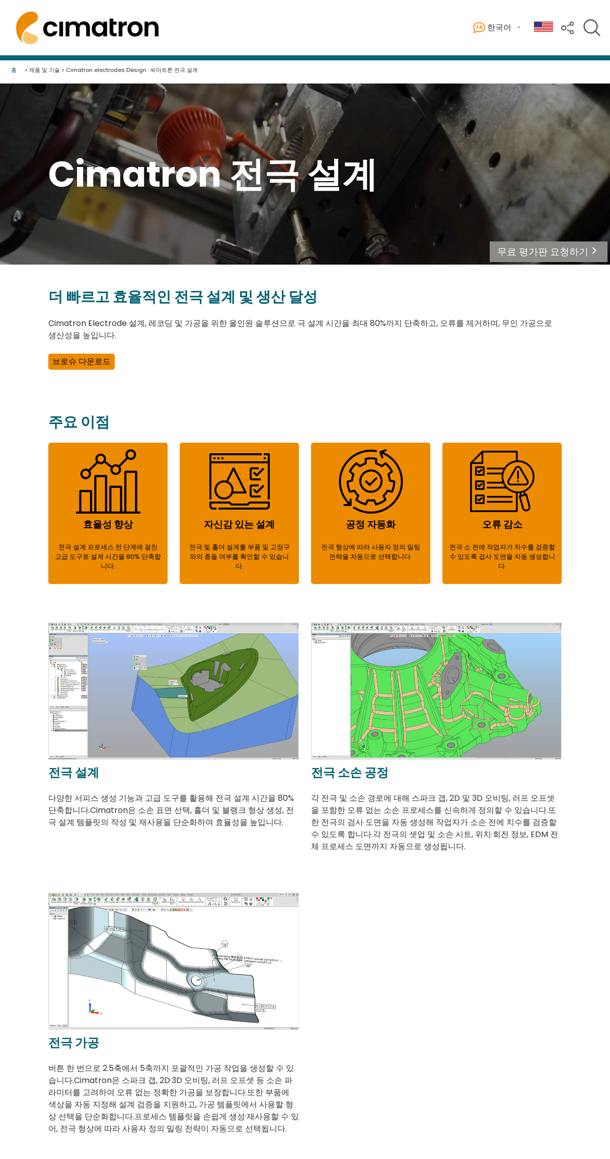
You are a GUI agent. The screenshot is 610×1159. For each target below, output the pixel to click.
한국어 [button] (492, 28)
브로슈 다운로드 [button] (81, 361)
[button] (548, 251)
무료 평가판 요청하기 (542, 252)
